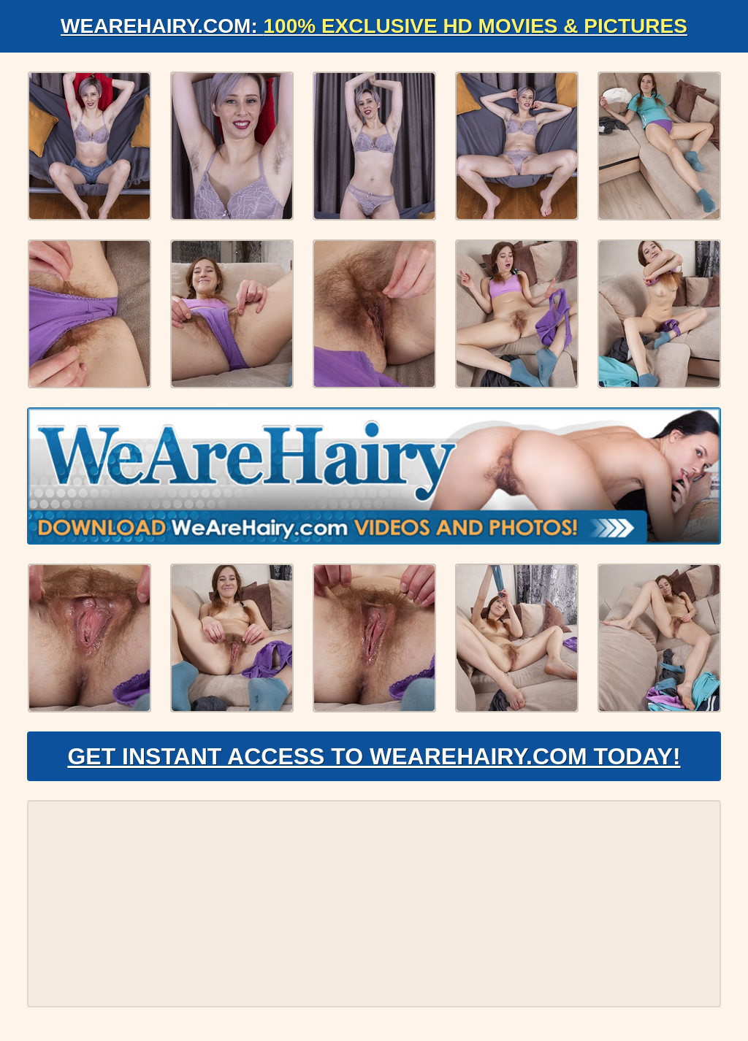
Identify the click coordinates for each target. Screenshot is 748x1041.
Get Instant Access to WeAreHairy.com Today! (373, 756)
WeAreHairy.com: (374, 26)
